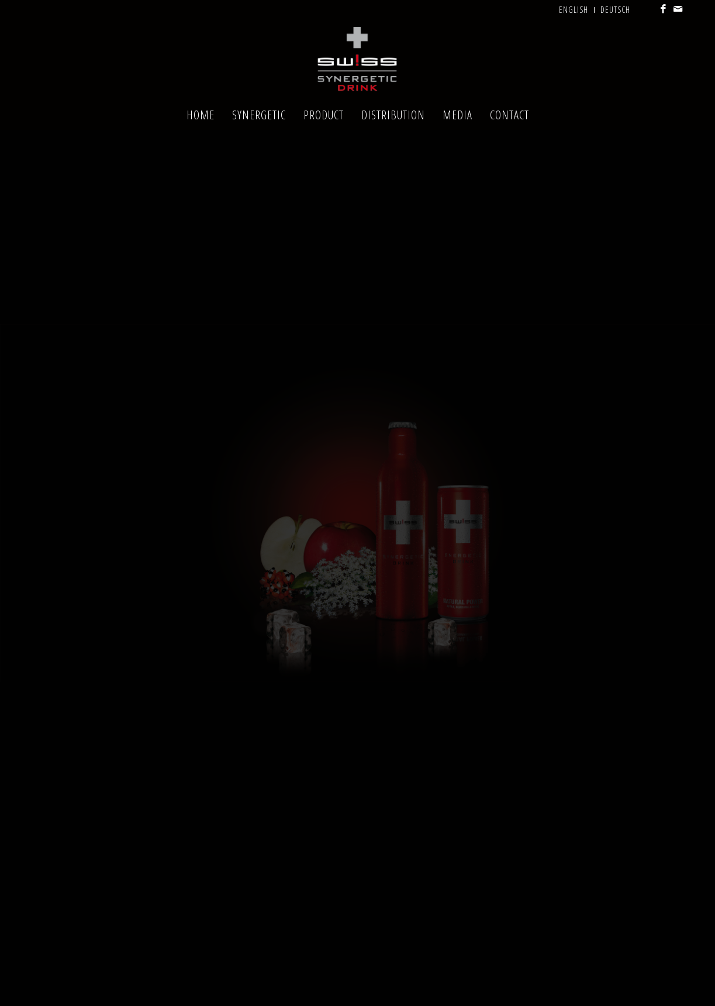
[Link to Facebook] (664, 9)
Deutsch (615, 9)
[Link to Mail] (678, 9)
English (573, 9)
